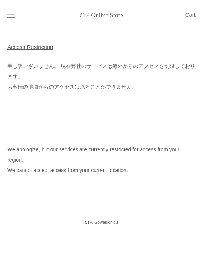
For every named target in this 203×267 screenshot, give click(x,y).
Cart (190, 14)
